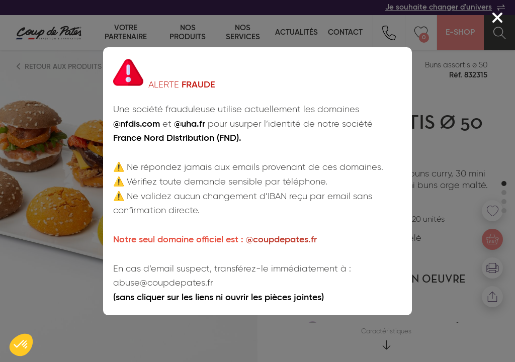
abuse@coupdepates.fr (163, 283)
